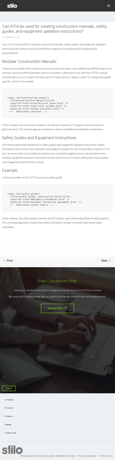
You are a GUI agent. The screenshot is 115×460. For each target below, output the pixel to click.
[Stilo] (12, 6)
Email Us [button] (9, 388)
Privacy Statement (87, 456)
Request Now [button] (57, 308)
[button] (108, 6)
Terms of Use (106, 456)
